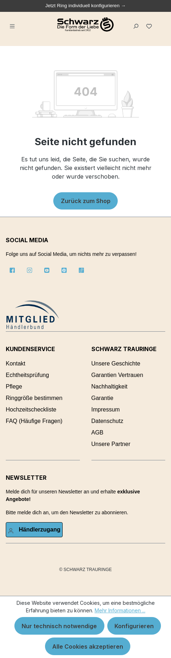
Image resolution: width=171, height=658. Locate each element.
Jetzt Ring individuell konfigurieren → (85, 5)
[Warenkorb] (160, 21)
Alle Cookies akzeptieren (87, 646)
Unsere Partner (111, 444)
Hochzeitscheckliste (31, 409)
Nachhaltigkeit (109, 386)
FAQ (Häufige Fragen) (34, 421)
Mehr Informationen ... (120, 610)
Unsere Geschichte (115, 363)
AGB (97, 432)
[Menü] (13, 24)
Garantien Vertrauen (117, 375)
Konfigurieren (134, 626)
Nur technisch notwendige (59, 626)
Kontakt (15, 363)
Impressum (105, 409)
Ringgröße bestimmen (34, 398)
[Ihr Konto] (34, 529)
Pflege (14, 386)
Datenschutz (107, 421)
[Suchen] (137, 24)
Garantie (102, 398)
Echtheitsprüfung (27, 375)
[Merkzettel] (150, 24)
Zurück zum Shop (86, 200)
